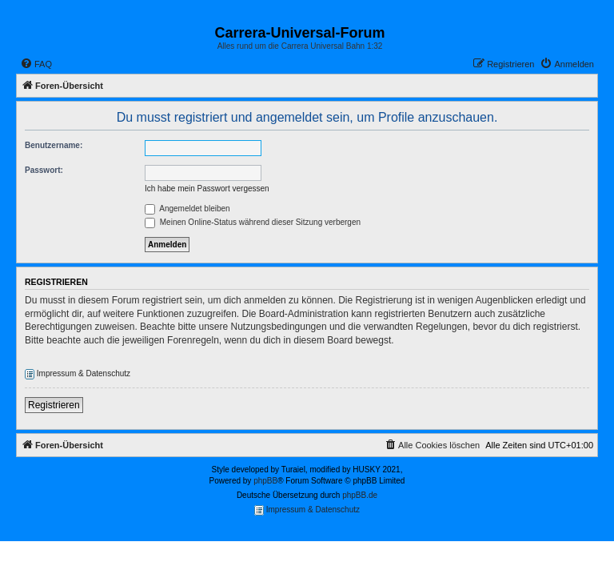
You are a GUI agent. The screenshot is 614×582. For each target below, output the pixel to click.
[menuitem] (36, 64)
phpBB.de (359, 495)
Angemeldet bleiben (187, 208)
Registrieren (54, 405)
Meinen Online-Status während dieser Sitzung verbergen (253, 222)
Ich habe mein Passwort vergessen (207, 188)
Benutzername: (53, 145)
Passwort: (44, 170)
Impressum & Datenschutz (77, 374)
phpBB (265, 480)
